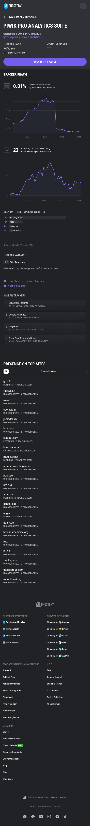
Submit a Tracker (54, 684)
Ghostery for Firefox (57, 629)
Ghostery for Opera (57, 642)
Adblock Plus (9, 677)
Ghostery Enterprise (11, 759)
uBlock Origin (9, 711)
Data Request (53, 690)
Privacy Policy (44, 806)
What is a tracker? (14, 286)
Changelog (8, 779)
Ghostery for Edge (57, 649)
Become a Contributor (13, 752)
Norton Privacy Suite (12, 690)
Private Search (11, 629)
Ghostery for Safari (57, 635)
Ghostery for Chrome (58, 622)
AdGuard (7, 670)
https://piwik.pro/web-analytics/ (22, 37)
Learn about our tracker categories (23, 281)
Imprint (57, 806)
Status (6, 732)
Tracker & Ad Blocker (14, 622)
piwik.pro (51, 47)
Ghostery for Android (58, 656)
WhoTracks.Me (11, 635)
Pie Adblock (8, 697)
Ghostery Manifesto (12, 738)
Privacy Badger (10, 704)
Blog (5, 772)
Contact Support (54, 677)
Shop (5, 765)
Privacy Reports (13, 745)
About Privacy (53, 704)
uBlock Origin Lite (11, 717)
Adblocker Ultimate (11, 684)
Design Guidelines (55, 697)
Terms (32, 806)
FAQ (49, 670)
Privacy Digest (11, 642)
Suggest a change (45, 61)
